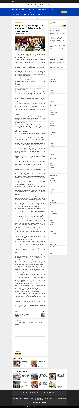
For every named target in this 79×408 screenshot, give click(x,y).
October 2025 (52, 83)
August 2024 (52, 114)
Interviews (52, 215)
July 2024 (52, 116)
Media (51, 224)
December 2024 (53, 105)
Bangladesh (17, 9)
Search (52, 22)
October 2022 (52, 163)
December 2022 (53, 158)
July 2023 (52, 143)
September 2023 (53, 138)
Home (13, 9)
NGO (46, 12)
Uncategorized (53, 249)
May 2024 (52, 121)
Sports (39, 9)
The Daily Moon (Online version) (39, 5)
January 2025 (52, 103)
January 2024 (52, 130)
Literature (37, 12)
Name (16, 338)
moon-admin (52, 66)
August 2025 (52, 88)
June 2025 (52, 92)
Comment (17, 324)
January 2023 (52, 156)
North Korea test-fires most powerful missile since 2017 (57, 67)
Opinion (51, 231)
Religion (51, 240)
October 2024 (52, 110)
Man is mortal (23, 14)
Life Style (52, 220)
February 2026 (53, 81)
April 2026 (52, 77)
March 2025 (52, 99)
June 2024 (52, 119)
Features (52, 209)
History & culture (53, 213)
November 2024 (53, 108)
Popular (51, 237)
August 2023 (52, 141)
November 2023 (53, 134)
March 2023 (52, 152)
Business (23, 9)
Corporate (52, 189)
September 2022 (53, 165)
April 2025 (52, 96)
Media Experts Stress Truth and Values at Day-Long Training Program (16, 376)
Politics (51, 235)
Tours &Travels (15, 14)
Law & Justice (30, 12)
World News (44, 9)
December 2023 (53, 132)
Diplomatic (52, 191)
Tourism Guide (53, 244)
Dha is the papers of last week (34, 14)
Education (19, 12)
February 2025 (53, 101)
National (34, 9)
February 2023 (53, 154)
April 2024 (52, 123)
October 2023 (52, 136)
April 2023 (52, 149)
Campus (51, 187)
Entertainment (53, 202)
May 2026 (52, 74)
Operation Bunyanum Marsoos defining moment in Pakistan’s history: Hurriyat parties (57, 45)
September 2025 (53, 85)
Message (42, 12)
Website (16, 346)
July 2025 (52, 90)
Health (25, 12)
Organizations (53, 233)
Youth (51, 253)
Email (16, 342)
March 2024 (52, 125)
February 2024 (53, 127)
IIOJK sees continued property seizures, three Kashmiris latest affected (34, 376)
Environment (52, 204)
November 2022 (53, 161)
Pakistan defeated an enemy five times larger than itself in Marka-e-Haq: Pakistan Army (52, 384)
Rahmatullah (18, 33)
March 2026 (52, 79)
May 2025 (52, 94)
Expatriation (52, 206)
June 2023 (52, 145)
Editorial (14, 12)
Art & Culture (52, 180)
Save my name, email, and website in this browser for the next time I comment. (29, 350)
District (28, 9)
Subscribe (64, 12)
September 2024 (53, 112)
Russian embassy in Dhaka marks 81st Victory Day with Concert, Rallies (16, 364)
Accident (51, 9)
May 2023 (52, 147)
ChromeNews (44, 406)
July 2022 (52, 169)
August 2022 (52, 167)
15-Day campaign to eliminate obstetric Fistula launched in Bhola (34, 364)
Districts (51, 195)
